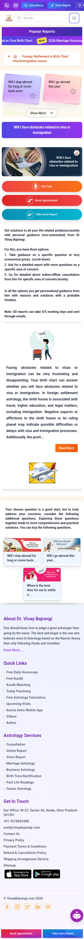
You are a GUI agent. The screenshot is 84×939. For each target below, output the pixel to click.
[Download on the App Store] (18, 874)
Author (10, 723)
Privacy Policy (14, 840)
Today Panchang (17, 691)
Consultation (14, 744)
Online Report (15, 750)
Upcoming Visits (17, 704)
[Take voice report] (42, 214)
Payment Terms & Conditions (25, 846)
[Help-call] (7, 5)
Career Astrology (17, 788)
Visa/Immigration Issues (30, 61)
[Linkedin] (37, 906)
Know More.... (13, 650)
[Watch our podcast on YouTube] (42, 186)
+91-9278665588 (16, 821)
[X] (27, 906)
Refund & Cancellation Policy (25, 853)
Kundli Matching (17, 685)
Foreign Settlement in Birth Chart (45, 56)
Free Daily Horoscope (21, 672)
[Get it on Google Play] (46, 874)
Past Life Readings (19, 782)
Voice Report (61, 5)
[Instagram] (17, 906)
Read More (66, 448)
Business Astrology (19, 769)
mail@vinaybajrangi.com (22, 827)
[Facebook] (7, 906)
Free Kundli (13, 678)
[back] (9, 56)
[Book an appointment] (42, 200)
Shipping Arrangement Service (26, 859)
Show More (42, 113)
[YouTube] (48, 906)
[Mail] (16, 5)
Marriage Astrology (19, 763)
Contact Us (12, 834)
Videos (10, 716)
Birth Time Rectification (23, 776)
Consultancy (34, 5)
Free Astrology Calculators (25, 697)
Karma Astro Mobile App (23, 710)
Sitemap (10, 865)
